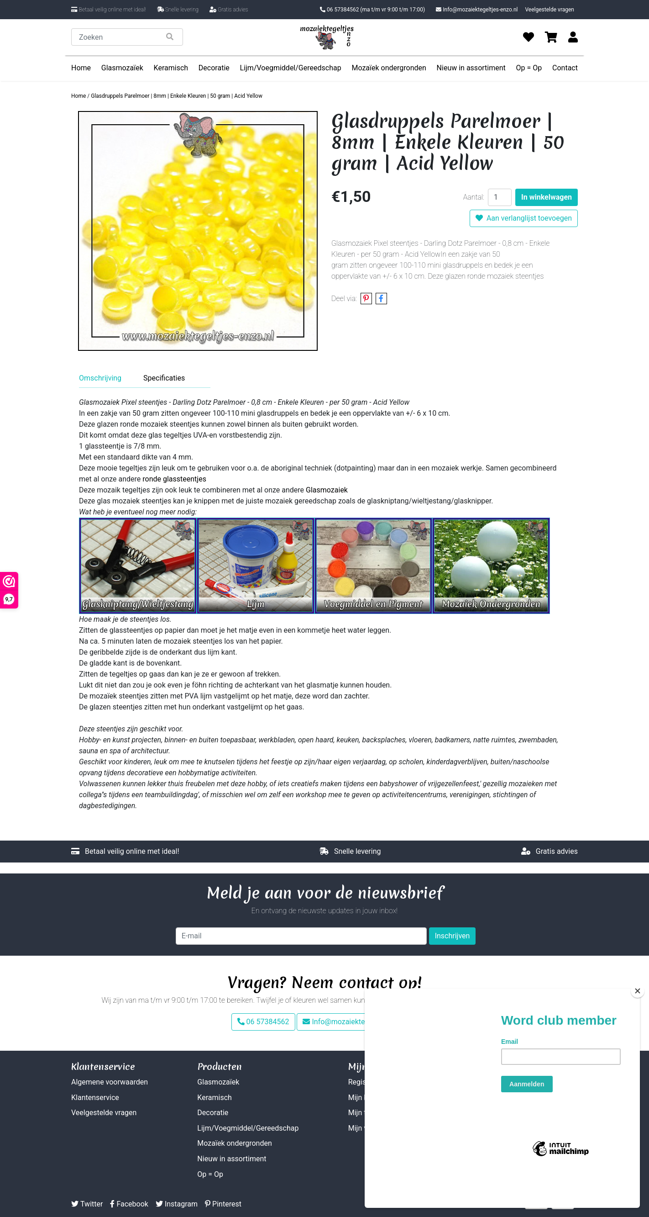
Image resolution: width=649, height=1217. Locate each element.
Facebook (129, 1204)
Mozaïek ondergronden (388, 67)
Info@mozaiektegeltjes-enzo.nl (477, 9)
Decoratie (214, 67)
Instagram (177, 1204)
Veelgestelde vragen (549, 9)
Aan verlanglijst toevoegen (524, 218)
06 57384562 (372, 9)
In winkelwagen (546, 197)
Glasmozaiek (327, 490)
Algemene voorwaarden (109, 1082)
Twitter (87, 1204)
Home (81, 67)
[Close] (637, 1024)
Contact (565, 67)
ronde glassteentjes (174, 479)
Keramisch (171, 67)
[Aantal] (500, 197)
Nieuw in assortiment (471, 67)
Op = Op (529, 67)
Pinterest (223, 1204)
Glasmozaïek (122, 67)
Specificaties (164, 378)
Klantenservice (95, 1097)
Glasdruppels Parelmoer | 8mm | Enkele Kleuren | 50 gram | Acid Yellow (176, 96)
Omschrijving (100, 378)
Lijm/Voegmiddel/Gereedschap (290, 67)
